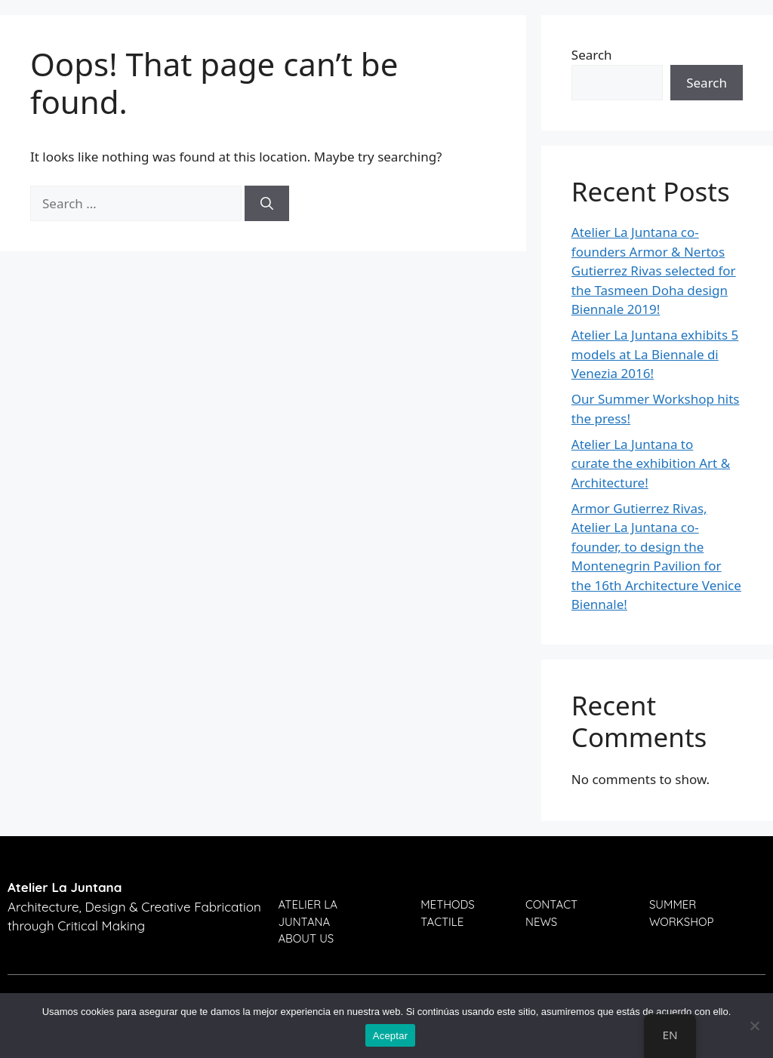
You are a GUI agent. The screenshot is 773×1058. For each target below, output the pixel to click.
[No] (754, 1025)
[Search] (267, 204)
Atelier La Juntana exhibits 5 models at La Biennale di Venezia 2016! (654, 354)
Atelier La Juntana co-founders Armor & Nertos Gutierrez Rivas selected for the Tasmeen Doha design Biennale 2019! (653, 270)
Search (591, 54)
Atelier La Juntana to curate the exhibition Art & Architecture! (650, 463)
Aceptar (390, 1035)
